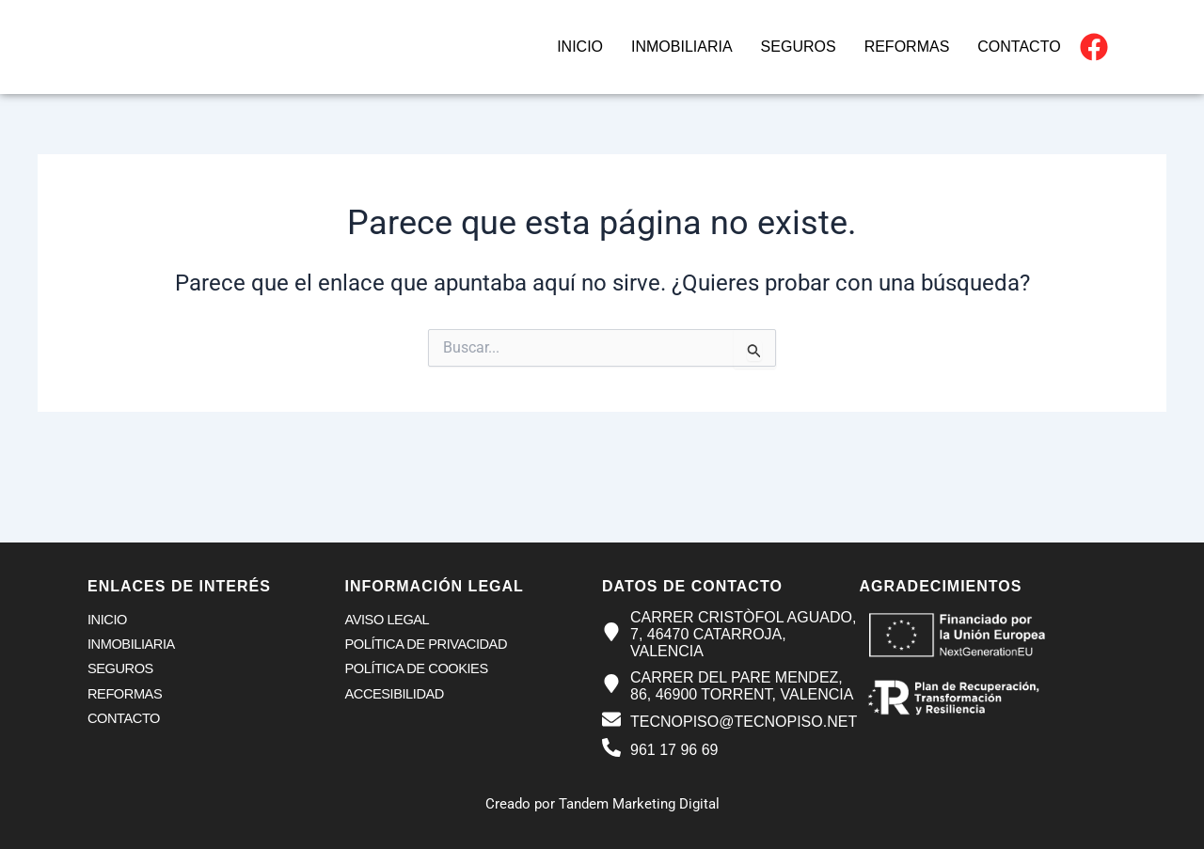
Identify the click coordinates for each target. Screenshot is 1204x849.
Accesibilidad (396, 696)
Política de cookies (419, 671)
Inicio (580, 47)
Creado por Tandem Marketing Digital (602, 803)
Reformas (907, 47)
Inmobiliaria (682, 47)
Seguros (798, 47)
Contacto (1018, 47)
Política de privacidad (428, 645)
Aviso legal (388, 620)
